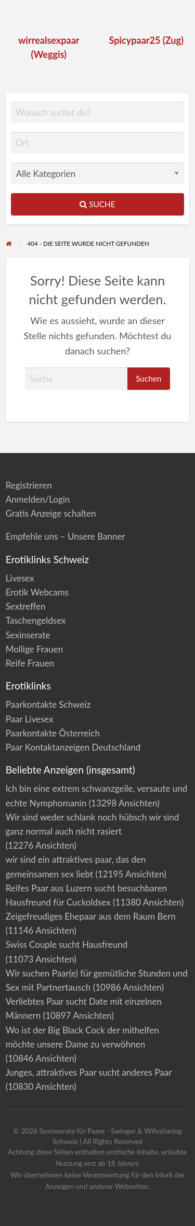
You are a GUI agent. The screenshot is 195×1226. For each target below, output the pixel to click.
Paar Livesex (30, 718)
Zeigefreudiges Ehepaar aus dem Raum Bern (91, 916)
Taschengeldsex (36, 620)
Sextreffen (26, 606)
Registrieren (29, 485)
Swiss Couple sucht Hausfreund (67, 944)
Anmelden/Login (38, 499)
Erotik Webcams (37, 592)
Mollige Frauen (34, 649)
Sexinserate (28, 634)
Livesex (20, 578)
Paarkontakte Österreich (53, 733)
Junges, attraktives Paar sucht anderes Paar (89, 1072)
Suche (97, 204)
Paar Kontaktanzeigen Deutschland (73, 747)
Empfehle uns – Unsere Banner (65, 536)
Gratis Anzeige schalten (51, 513)
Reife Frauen (30, 663)
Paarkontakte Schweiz (48, 704)
